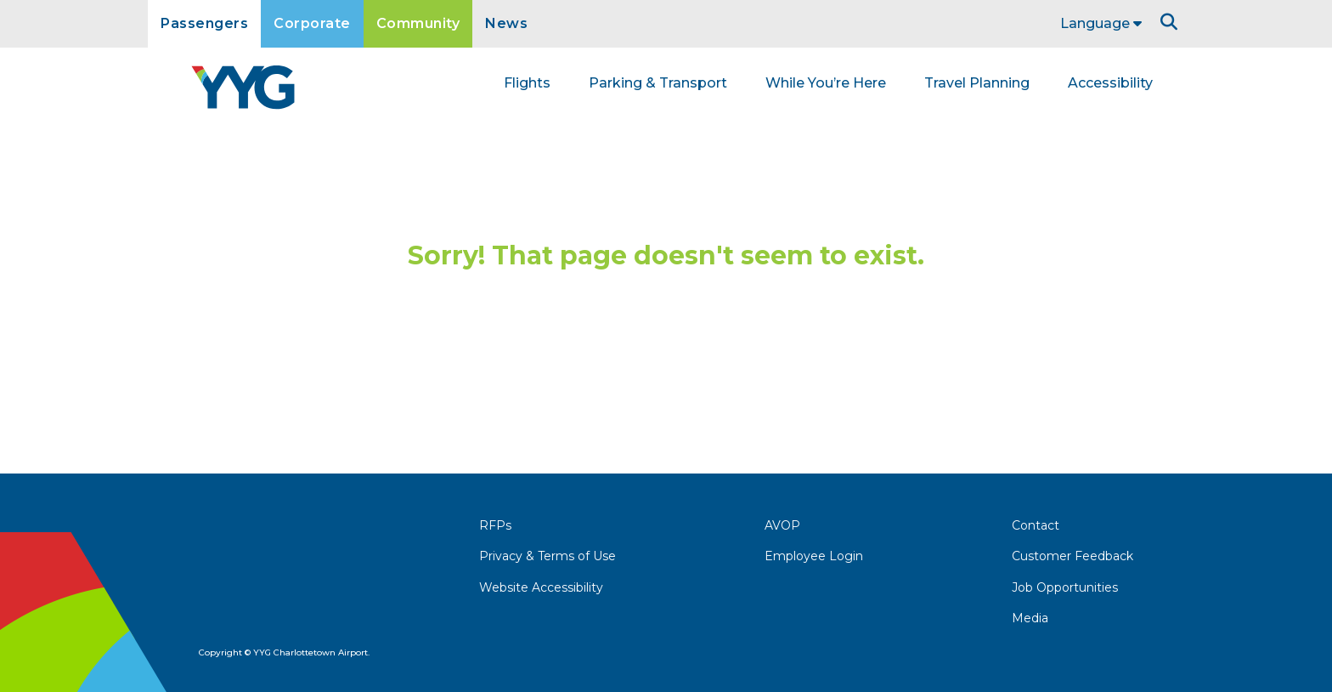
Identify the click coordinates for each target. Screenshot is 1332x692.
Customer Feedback (1072, 556)
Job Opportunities (1065, 587)
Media (1030, 618)
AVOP (782, 525)
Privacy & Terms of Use (547, 556)
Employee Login (814, 556)
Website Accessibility (541, 587)
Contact (1035, 525)
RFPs (495, 525)
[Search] (1169, 22)
